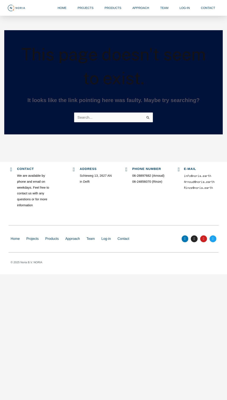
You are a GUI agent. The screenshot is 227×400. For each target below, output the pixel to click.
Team (164, 8)
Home (61, 8)
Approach (140, 8)
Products (113, 8)
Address (88, 169)
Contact (208, 8)
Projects (85, 8)
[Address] (73, 169)
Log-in (185, 8)
